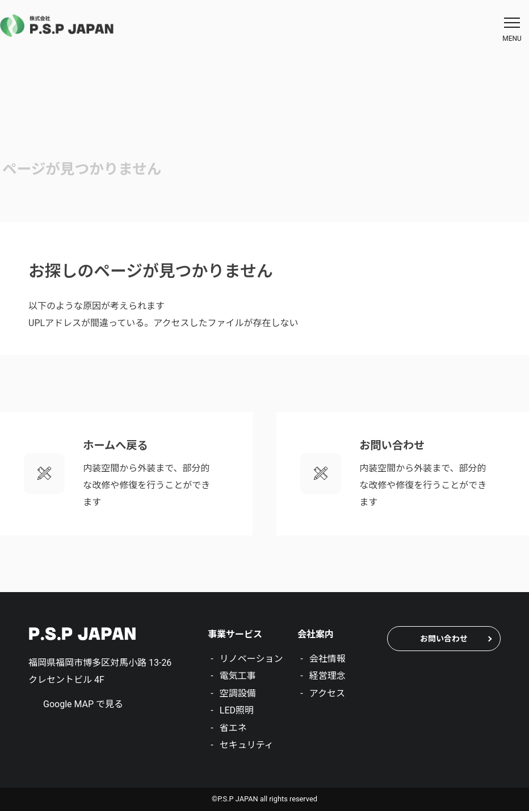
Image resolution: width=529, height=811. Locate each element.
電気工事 (238, 675)
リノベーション (251, 658)
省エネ (233, 728)
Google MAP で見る (83, 704)
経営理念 (327, 675)
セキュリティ (247, 745)
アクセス (327, 693)
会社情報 (327, 658)
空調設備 (238, 693)
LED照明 (237, 710)
